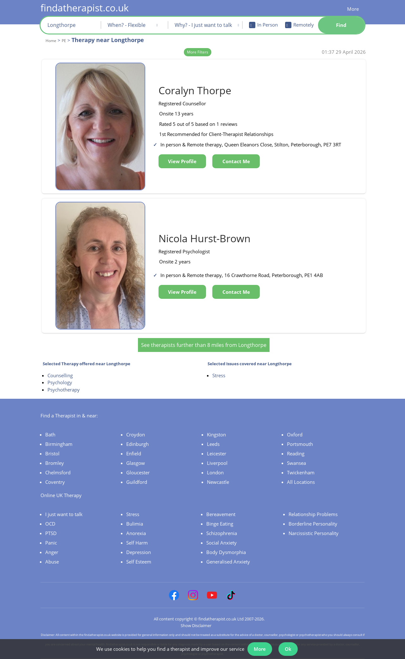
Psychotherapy (63, 389)
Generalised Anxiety (228, 561)
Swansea (296, 463)
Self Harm (137, 542)
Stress (218, 375)
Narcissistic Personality (314, 533)
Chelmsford (58, 472)
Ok (288, 649)
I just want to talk (64, 514)
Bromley (54, 463)
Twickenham (301, 472)
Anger (51, 552)
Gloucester (138, 472)
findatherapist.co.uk (84, 7)
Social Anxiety (221, 542)
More (353, 9)
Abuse (52, 561)
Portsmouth (300, 444)
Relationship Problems (313, 514)
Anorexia (136, 533)
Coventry (55, 482)
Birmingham (58, 444)
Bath (50, 434)
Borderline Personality (313, 523)
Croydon (135, 434)
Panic (51, 542)
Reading (295, 453)
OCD (50, 523)
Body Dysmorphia (226, 552)
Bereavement (220, 514)
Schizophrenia (221, 533)
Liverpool (217, 463)
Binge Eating (219, 523)
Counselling (60, 375)
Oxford (294, 434)
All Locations (301, 482)
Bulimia (134, 523)
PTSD (51, 533)
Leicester (216, 453)
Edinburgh (137, 444)
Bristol (52, 453)
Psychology (59, 382)
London (215, 472)
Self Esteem (138, 561)
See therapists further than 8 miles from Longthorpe (203, 345)
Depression (138, 552)
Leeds (213, 444)
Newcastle (218, 482)
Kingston (216, 434)
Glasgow (135, 463)
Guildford (136, 482)
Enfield (133, 453)
